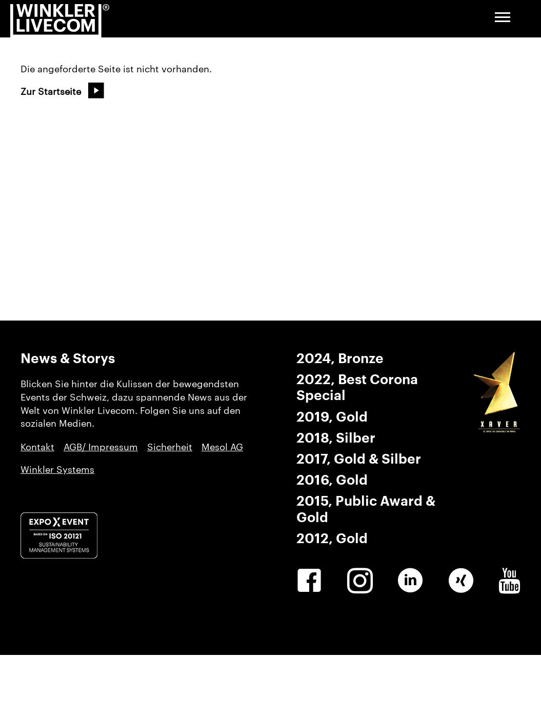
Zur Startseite (51, 91)
